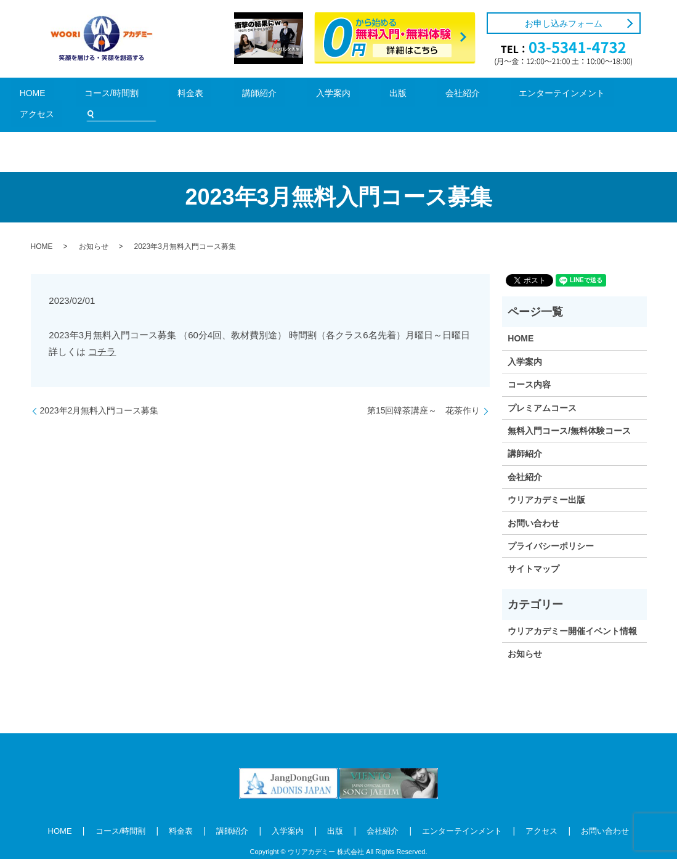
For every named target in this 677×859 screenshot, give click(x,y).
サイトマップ (533, 550)
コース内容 (529, 366)
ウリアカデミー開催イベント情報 (572, 612)
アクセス (525, 95)
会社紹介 (368, 95)
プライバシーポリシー (551, 527)
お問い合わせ (533, 504)
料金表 (170, 95)
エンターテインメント (447, 95)
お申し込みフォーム (563, 23)
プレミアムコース (542, 389)
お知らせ (93, 228)
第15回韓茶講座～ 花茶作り (423, 392)
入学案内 (275, 95)
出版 (322, 95)
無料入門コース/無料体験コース (569, 412)
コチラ (102, 333)
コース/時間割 (111, 95)
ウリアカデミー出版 (546, 481)
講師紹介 (221, 95)
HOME (51, 95)
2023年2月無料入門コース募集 (99, 392)
